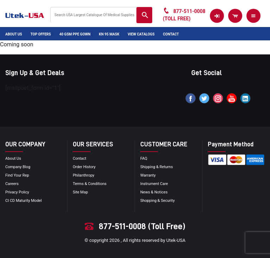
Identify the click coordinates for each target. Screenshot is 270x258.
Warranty (148, 175)
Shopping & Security (157, 200)
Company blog (17, 167)
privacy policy (17, 192)
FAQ (143, 158)
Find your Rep (17, 175)
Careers (12, 183)
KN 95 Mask (109, 34)
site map (80, 192)
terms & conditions (90, 183)
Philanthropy (83, 175)
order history (84, 167)
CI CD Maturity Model (23, 200)
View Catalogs (141, 34)
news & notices (154, 192)
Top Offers (41, 34)
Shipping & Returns (156, 167)
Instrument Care (154, 183)
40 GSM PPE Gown (75, 34)
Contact (171, 34)
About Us (13, 34)
